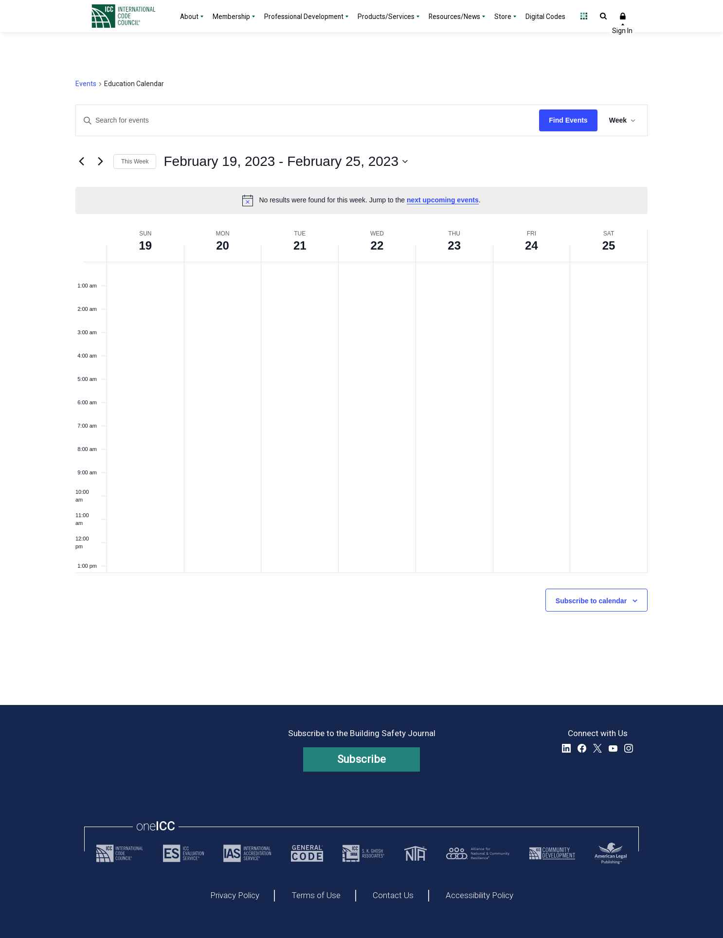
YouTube (613, 748)
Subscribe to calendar (591, 601)
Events (85, 84)
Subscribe (361, 759)
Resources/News (454, 16)
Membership (231, 16)
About (189, 16)
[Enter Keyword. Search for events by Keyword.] (307, 120)
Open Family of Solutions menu (584, 16)
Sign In (623, 16)
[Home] (129, 16)
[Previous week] (81, 161)
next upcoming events (443, 200)
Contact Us (393, 895)
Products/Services (386, 16)
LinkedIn (566, 748)
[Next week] (100, 161)
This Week (134, 161)
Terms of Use (316, 895)
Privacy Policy (234, 895)
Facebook (582, 748)
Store (502, 16)
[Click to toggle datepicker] (285, 161)
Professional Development (303, 16)
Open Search (603, 16)
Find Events (568, 120)
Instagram (628, 748)
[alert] (361, 200)
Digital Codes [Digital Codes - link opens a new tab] (545, 16)
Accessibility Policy (479, 895)
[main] (361, 368)
